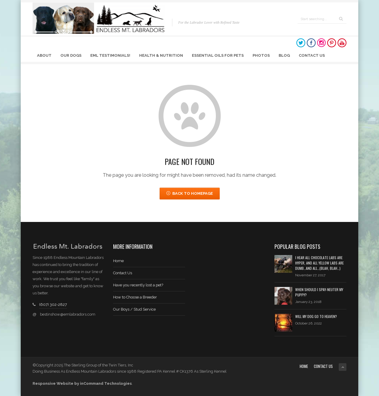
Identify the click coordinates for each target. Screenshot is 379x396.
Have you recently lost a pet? (138, 285)
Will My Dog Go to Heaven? (316, 316)
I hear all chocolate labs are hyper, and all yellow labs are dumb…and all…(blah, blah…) (319, 263)
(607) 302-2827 (53, 304)
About (44, 55)
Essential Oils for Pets (218, 55)
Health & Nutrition (161, 55)
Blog (284, 55)
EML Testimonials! (110, 55)
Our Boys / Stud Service (134, 309)
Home (118, 261)
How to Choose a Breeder (135, 297)
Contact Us (312, 55)
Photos (261, 55)
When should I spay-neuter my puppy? (319, 292)
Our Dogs (70, 55)
